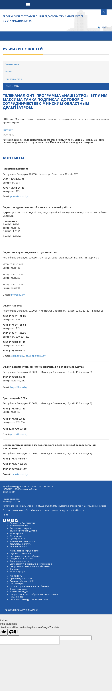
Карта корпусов (16, 533)
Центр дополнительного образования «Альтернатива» (34, 594)
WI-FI (102, 27)
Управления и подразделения (23, 541)
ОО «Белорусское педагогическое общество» (29, 586)
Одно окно (14, 569)
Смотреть (8, 130)
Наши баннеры (17, 597)
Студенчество (13, 79)
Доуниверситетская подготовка (23, 530)
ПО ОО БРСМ (16, 576)
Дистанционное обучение (21, 528)
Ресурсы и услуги (17, 571)
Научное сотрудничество (21, 553)
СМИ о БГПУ (12, 86)
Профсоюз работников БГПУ (22, 581)
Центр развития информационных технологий (31, 564)
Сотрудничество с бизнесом (22, 558)
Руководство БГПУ (17, 538)
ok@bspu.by (17, 355)
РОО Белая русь (17, 583)
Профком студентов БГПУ (21, 578)
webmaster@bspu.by (75, 510)
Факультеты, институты (20, 544)
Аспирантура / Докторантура (22, 523)
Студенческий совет (19, 589)
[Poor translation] (13, 632)
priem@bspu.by (19, 196)
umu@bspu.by (20, 474)
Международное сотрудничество (24, 550)
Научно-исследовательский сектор (25, 556)
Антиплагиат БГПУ (18, 546)
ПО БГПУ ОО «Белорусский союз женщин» (29, 599)
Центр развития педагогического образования (30, 566)
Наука (9, 71)
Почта (5, 514)
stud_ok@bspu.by (36, 355)
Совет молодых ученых (20, 561)
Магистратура (16, 536)
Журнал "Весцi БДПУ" (19, 591)
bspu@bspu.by (18, 387)
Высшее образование (19, 525)
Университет (13, 64)
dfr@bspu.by (17, 294)
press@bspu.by (19, 434)
